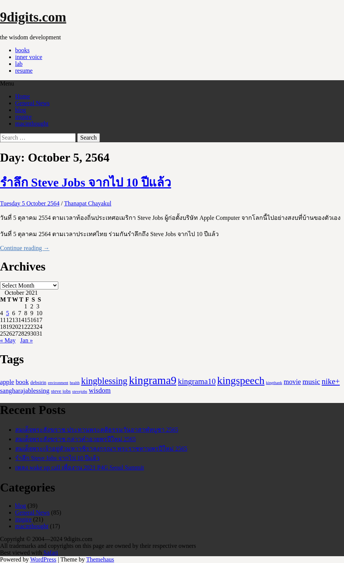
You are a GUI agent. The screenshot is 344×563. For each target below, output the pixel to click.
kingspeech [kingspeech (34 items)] (241, 380)
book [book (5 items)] (22, 382)
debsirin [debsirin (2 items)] (38, 382)
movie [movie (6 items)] (292, 382)
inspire (23, 117)
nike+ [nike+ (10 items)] (331, 381)
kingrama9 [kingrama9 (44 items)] (152, 380)
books (22, 50)
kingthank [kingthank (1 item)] (274, 383)
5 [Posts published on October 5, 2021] (7, 313)
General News (32, 103)
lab (19, 64)
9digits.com (33, 17)
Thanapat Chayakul (87, 203)
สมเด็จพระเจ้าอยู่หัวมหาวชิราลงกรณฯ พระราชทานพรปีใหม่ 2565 (101, 448)
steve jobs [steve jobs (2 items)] (61, 391)
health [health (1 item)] (74, 383)
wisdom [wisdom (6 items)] (100, 390)
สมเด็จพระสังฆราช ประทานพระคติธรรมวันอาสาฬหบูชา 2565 (96, 429)
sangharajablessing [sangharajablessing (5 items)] (25, 390)
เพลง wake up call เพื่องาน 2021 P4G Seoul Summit (79, 467)
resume (24, 70)
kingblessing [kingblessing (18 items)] (104, 381)
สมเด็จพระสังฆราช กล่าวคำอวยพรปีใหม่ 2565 (75, 439)
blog (20, 110)
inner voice (28, 57)
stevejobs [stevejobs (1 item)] (79, 391)
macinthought (31, 123)
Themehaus (100, 559)
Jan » (26, 340)
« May (8, 340)
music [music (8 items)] (311, 381)
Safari (51, 552)
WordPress (43, 559)
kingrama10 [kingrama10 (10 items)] (197, 381)
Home (22, 96)
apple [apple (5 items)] (7, 382)
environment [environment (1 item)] (58, 383)
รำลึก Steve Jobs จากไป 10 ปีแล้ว (85, 182)
